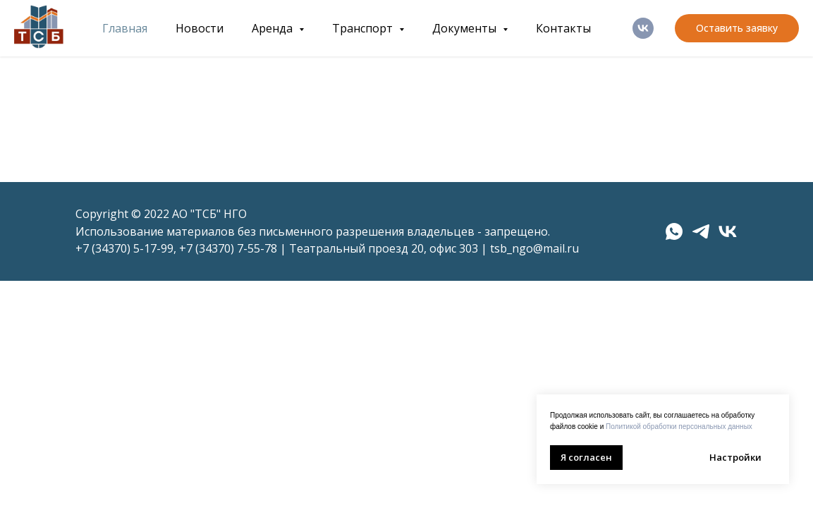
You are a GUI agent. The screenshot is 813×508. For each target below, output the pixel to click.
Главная (124, 28)
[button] (737, 28)
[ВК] (643, 28)
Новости (200, 28)
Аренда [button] (273, 28)
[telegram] (700, 231)
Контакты (563, 28)
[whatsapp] (674, 231)
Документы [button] (465, 28)
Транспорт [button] (364, 28)
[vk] (727, 231)
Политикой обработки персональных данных (679, 426)
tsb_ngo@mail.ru (534, 248)
